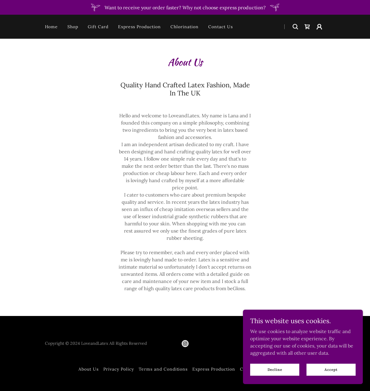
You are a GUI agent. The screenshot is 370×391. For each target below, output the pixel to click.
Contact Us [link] (220, 26)
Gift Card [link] (98, 26)
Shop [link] (72, 26)
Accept (330, 369)
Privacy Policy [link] (118, 369)
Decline (275, 369)
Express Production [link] (139, 26)
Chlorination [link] (184, 26)
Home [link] (51, 26)
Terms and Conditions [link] (163, 369)
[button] (319, 27)
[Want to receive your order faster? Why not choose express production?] (185, 7)
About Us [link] (88, 369)
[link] (307, 27)
